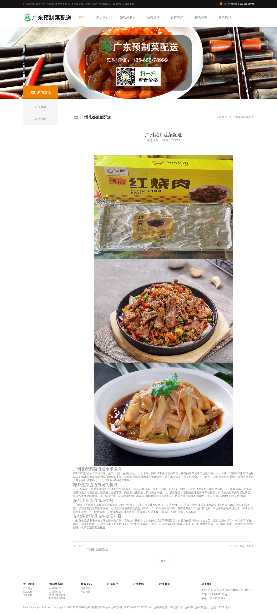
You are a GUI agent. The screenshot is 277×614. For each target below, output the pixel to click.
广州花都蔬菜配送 (243, 117)
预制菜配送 (161, 607)
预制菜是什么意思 (206, 607)
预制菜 (189, 607)
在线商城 (201, 17)
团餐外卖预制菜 (57, 598)
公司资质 (27, 595)
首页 (81, 17)
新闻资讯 (153, 17)
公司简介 (27, 588)
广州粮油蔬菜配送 (97, 549)
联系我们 (225, 17)
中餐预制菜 (55, 588)
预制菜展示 (127, 17)
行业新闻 (85, 588)
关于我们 (102, 17)
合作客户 (177, 17)
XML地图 (224, 607)
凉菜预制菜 (55, 591)
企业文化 (27, 591)
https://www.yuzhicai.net (37, 607)
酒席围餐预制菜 (57, 595)
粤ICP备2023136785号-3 (138, 607)
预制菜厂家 (176, 607)
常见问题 (85, 591)
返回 (163, 561)
